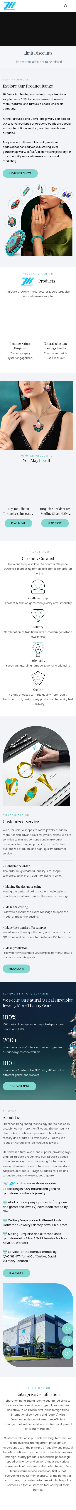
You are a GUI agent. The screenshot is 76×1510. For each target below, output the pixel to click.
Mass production (15, 948)
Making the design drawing (22, 886)
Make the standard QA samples (24, 927)
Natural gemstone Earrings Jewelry (55, 346)
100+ (9, 1063)
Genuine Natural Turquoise (20, 346)
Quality (38, 689)
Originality (38, 661)
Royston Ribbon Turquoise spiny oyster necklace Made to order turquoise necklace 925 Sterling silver (18, 511)
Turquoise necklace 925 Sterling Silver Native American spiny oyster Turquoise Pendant (55, 511)
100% (9, 1017)
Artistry (38, 627)
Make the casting (15, 907)
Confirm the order (16, 866)
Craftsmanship (38, 598)
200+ (10, 1040)
